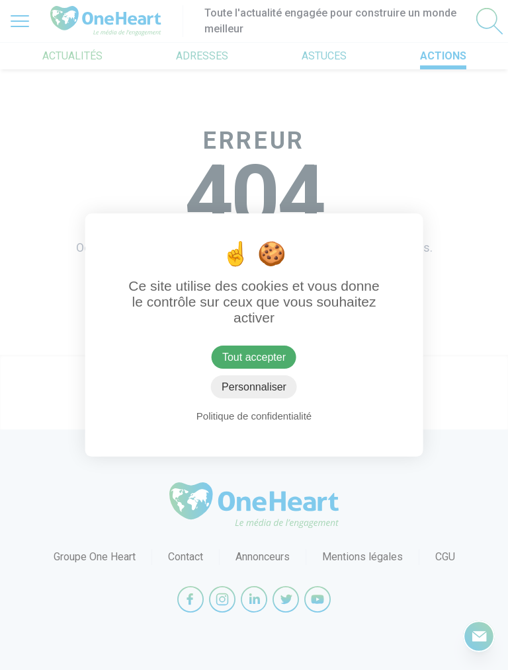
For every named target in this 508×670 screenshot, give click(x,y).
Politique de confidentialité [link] (254, 416)
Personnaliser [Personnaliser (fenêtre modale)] (254, 386)
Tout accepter (254, 357)
